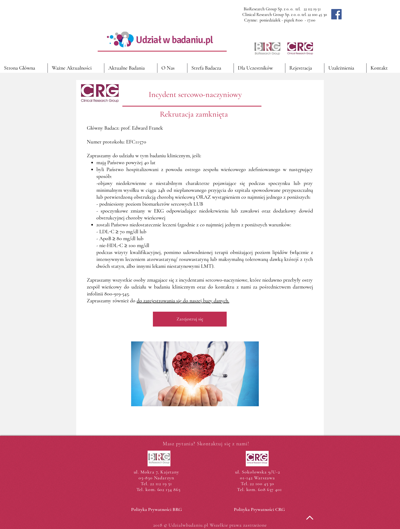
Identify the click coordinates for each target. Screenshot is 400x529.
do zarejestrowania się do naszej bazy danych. (183, 301)
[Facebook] (336, 14)
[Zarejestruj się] (190, 319)
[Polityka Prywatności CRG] (259, 509)
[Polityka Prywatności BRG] (156, 509)
